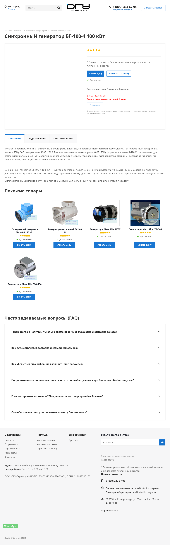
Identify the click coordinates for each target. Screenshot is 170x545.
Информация (77, 434)
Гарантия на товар (47, 448)
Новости (9, 440)
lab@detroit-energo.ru (144, 492)
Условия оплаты (46, 440)
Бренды (73, 440)
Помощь (42, 434)
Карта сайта (107, 459)
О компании (13, 434)
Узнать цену (95, 73)
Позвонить (95, 105)
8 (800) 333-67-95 (125, 7)
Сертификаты (12, 448)
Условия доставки (47, 444)
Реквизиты (11, 452)
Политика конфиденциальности (117, 456)
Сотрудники (11, 444)
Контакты (10, 457)
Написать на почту (118, 73)
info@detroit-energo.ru (122, 9)
